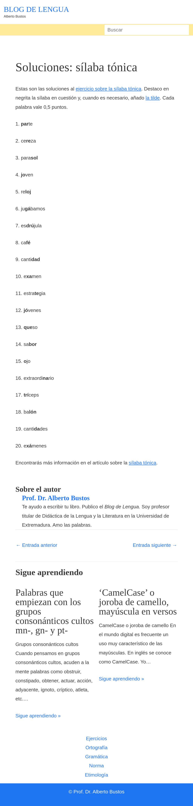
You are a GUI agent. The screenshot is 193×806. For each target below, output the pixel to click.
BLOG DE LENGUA (36, 9)
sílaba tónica (142, 463)
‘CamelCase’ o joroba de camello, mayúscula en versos (138, 602)
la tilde (153, 98)
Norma (96, 765)
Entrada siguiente (155, 545)
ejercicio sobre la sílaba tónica (108, 89)
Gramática (96, 756)
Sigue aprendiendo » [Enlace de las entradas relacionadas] (38, 716)
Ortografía (96, 747)
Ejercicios (96, 738)
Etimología (96, 775)
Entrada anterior (36, 545)
